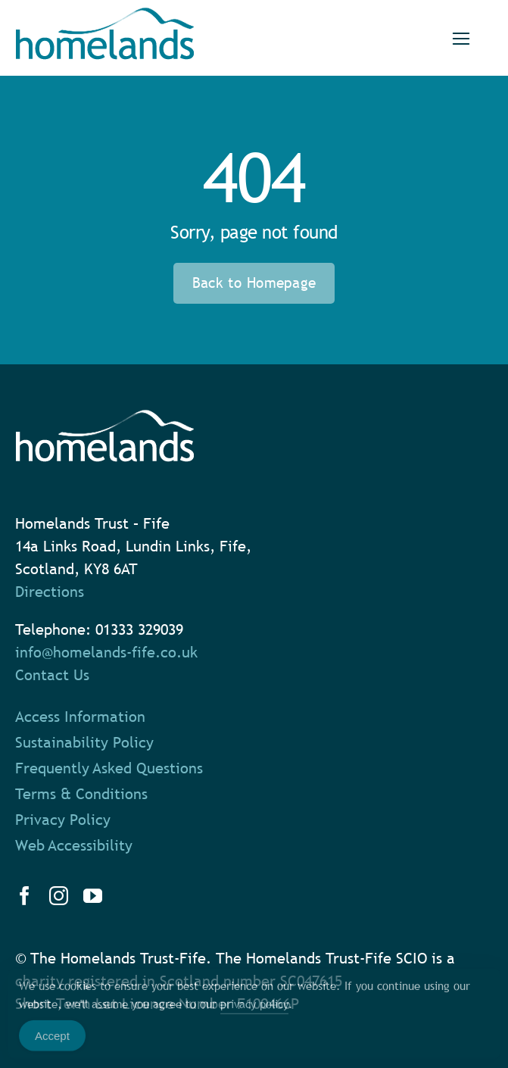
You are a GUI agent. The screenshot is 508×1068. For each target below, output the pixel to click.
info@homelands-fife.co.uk (106, 652)
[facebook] (24, 895)
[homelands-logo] (105, 15)
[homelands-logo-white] (105, 417)
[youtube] (92, 895)
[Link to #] (461, 39)
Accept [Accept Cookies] (52, 1044)
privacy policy (254, 1012)
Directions (49, 591)
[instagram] (58, 895)
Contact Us (52, 675)
